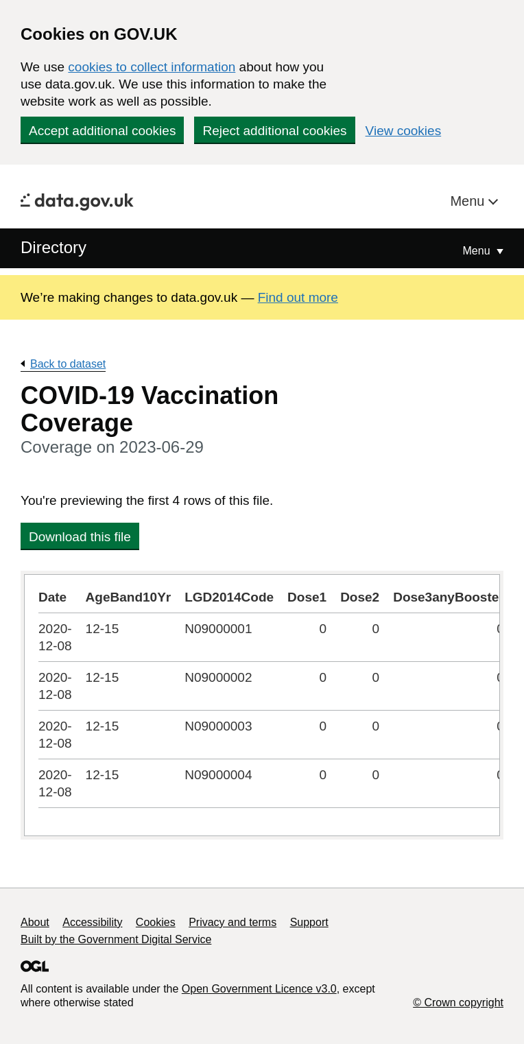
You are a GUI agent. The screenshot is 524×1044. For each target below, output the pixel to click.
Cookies (156, 922)
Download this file (80, 537)
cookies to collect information (151, 67)
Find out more (298, 297)
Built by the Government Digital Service (116, 939)
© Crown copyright (458, 1002)
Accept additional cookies (102, 130)
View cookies (404, 130)
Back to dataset (68, 364)
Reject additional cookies (274, 130)
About (35, 922)
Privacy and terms (232, 922)
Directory (53, 247)
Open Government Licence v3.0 (259, 989)
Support (309, 922)
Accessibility (92, 922)
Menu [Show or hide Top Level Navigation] (478, 251)
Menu (469, 201)
